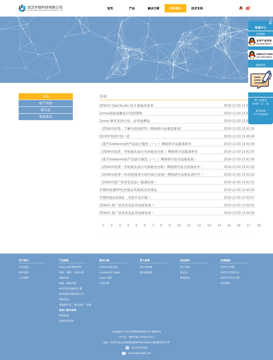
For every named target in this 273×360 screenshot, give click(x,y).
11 (189, 225)
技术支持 (197, 8)
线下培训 (45, 103)
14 (219, 225)
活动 (45, 96)
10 (179, 225)
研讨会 (46, 110)
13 (209, 225)
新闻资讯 (45, 116)
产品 (132, 8)
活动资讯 (175, 8)
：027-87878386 (136, 347)
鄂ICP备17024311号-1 (141, 337)
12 (199, 225)
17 (249, 225)
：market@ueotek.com (138, 353)
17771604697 (260, 114)
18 (259, 225)
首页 (110, 8)
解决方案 (153, 8)
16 (239, 225)
